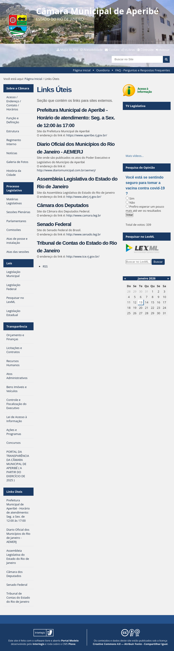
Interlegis (38, 644)
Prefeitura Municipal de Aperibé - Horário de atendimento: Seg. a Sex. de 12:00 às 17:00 (76, 117)
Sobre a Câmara (17, 88)
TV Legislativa (135, 106)
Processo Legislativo (14, 188)
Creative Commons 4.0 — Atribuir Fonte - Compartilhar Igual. (130, 644)
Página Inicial (82, 70)
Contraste (147, 50)
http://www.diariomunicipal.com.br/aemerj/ (66, 170)
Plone (71, 644)
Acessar (164, 50)
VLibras (130, 50)
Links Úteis (14, 492)
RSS (45, 266)
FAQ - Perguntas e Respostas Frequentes (142, 70)
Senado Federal (54, 224)
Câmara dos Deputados (63, 205)
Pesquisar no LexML (140, 237)
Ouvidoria (103, 70)
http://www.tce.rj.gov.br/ (82, 256)
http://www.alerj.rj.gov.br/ (83, 197)
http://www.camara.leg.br (83, 215)
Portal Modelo (70, 640)
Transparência (16, 326)
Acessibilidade (93, 50)
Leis (9, 263)
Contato (114, 50)
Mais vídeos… (135, 156)
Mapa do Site (69, 50)
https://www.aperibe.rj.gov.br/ (86, 135)
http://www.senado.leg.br (83, 234)
